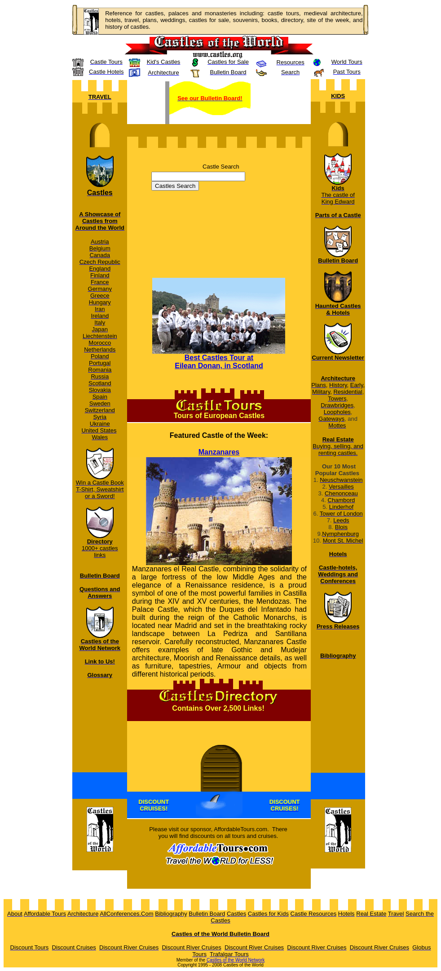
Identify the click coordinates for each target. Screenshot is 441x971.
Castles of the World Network (236, 960)
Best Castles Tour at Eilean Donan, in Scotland (219, 362)
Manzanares (219, 452)
